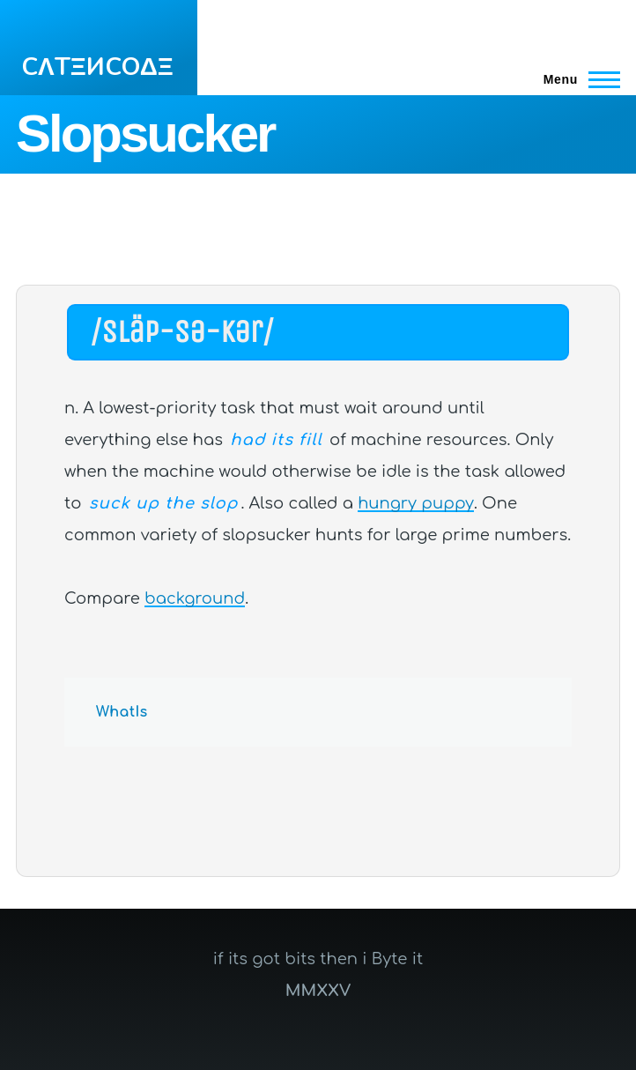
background (194, 598)
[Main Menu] (576, 79)
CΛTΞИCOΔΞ (97, 67)
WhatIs (122, 712)
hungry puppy (416, 503)
